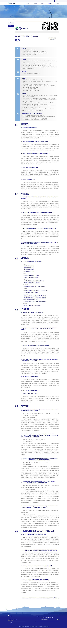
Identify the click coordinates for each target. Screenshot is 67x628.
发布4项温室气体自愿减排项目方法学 (29, 243)
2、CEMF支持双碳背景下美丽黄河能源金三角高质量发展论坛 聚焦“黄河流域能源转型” (39, 550)
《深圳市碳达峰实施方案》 (28, 265)
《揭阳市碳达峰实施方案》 (28, 269)
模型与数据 (50, 3)
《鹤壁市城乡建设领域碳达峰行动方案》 (31, 282)
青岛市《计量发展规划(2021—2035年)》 (31, 299)
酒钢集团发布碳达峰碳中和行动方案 (30, 393)
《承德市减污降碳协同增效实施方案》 (31, 277)
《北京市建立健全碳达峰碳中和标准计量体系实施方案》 (35, 301)
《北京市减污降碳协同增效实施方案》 (31, 275)
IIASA (58, 619)
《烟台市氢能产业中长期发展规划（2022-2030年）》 (34, 286)
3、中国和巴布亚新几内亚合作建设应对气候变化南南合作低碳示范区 (35, 153)
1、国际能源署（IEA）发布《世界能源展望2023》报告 (32, 312)
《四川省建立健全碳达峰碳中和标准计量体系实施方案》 (35, 295)
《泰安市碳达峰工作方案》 (28, 267)
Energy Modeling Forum (44, 619)
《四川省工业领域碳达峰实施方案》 (30, 292)
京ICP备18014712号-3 (46, 626)
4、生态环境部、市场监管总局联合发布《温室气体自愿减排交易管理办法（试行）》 (38, 242)
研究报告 (10, 22)
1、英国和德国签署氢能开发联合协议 (29, 127)
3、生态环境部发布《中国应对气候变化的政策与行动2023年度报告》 (35, 345)
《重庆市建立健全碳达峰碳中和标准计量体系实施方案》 (35, 297)
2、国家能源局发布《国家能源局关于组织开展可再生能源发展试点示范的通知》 (37, 212)
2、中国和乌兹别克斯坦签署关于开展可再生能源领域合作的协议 (34, 141)
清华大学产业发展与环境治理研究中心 (47, 617)
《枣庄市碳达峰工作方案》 (28, 271)
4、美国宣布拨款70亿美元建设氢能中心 (29, 167)
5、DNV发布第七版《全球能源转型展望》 (30, 376)
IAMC (58, 617)
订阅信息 (10, 25)
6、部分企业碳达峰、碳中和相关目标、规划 (30, 390)
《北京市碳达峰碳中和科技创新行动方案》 (32, 305)
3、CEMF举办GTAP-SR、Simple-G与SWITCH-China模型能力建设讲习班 (36, 565)
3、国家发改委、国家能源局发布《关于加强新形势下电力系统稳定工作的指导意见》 (38, 228)
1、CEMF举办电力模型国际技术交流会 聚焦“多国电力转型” (33, 534)
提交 (11, 622)
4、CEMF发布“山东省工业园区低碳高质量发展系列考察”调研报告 (35, 579)
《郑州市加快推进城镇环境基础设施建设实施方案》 (34, 280)
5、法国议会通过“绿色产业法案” (28, 179)
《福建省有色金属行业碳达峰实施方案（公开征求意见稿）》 (35, 290)
